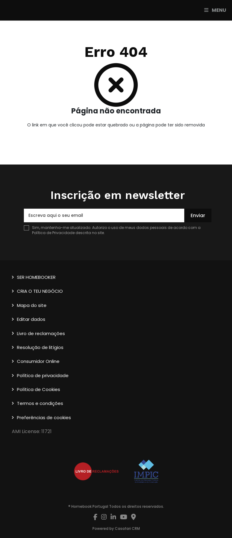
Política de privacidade (43, 375)
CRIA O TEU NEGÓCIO (40, 291)
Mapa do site (32, 305)
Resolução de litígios (40, 347)
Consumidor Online (38, 361)
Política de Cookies (38, 389)
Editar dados (31, 319)
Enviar (198, 215)
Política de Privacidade (54, 232)
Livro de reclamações (41, 333)
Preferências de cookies (44, 417)
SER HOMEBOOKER (36, 277)
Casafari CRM (127, 528)
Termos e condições (40, 403)
